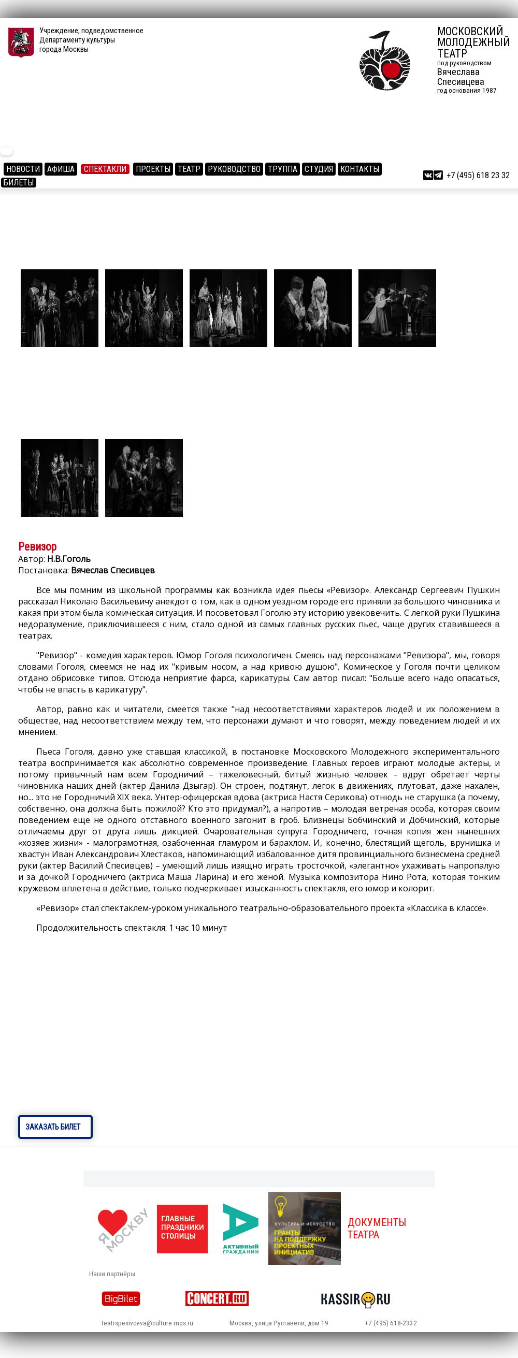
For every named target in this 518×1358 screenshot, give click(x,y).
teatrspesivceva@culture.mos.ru (147, 1323)
